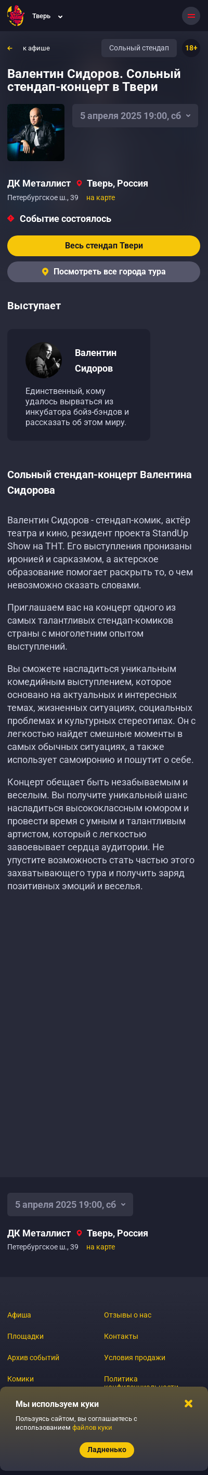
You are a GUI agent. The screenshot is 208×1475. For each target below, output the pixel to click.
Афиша (19, 1315)
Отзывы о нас (127, 1315)
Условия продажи (134, 1357)
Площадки (25, 1336)
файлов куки (92, 1427)
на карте (100, 197)
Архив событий (33, 1357)
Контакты (121, 1336)
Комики (20, 1379)
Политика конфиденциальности (141, 1383)
